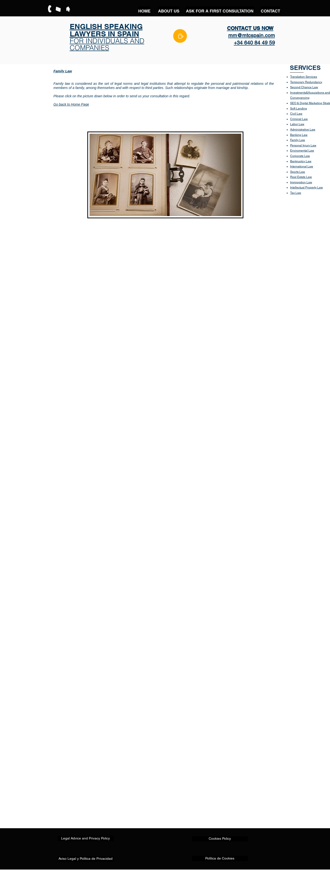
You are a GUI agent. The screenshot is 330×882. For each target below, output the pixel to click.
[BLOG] (180, 36)
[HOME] (144, 11)
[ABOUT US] (169, 11)
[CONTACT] (270, 11)
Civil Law (296, 113)
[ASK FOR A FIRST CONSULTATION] (219, 11)
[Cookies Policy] (220, 838)
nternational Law (302, 166)
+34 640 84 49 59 (254, 43)
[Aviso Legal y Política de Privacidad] (86, 858)
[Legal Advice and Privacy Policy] (86, 838)
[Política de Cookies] (220, 858)
